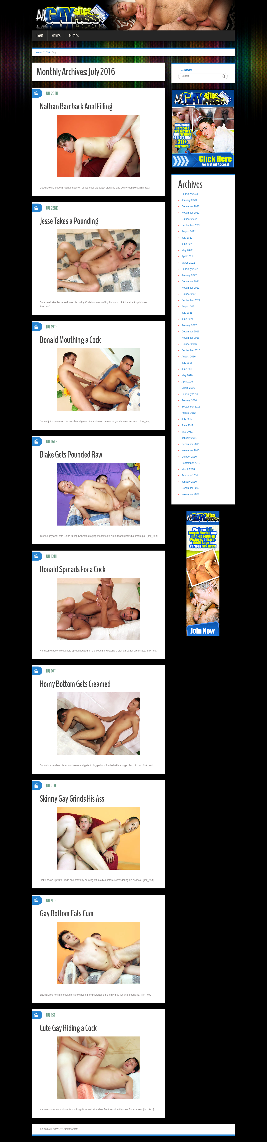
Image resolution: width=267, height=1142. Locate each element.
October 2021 (189, 294)
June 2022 (188, 244)
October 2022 (189, 219)
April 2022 (187, 256)
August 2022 (189, 231)
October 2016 (189, 344)
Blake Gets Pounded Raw (73, 454)
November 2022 (191, 213)
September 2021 (191, 300)
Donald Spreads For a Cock (74, 569)
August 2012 (189, 413)
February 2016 (190, 394)
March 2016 (188, 388)
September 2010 (191, 463)
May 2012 (187, 432)
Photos (74, 35)
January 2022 (189, 275)
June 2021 (188, 319)
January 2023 (189, 200)
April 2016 (187, 382)
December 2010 (191, 444)
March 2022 (188, 263)
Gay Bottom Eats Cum (68, 913)
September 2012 (191, 407)
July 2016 (187, 363)
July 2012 (187, 419)
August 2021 (189, 307)
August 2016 (189, 357)
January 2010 (189, 482)
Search (187, 70)
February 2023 (190, 194)
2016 (47, 52)
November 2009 (191, 494)
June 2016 (188, 369)
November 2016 (191, 338)
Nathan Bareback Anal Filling (77, 106)
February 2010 (190, 475)
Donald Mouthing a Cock (71, 339)
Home (40, 35)
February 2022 (190, 269)
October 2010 (189, 457)
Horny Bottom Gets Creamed (77, 684)
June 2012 (188, 425)
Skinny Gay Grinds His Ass (73, 798)
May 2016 (187, 375)
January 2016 (189, 400)
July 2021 (187, 313)
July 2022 (187, 238)
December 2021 (191, 281)
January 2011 (189, 438)
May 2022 (187, 250)
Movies (56, 35)
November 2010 (191, 450)
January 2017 (189, 325)
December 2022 (191, 206)
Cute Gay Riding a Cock (69, 1028)
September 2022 (191, 225)
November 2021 (191, 288)
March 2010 (188, 469)
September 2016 (191, 350)
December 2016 (191, 332)
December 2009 (191, 488)
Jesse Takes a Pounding (70, 221)
